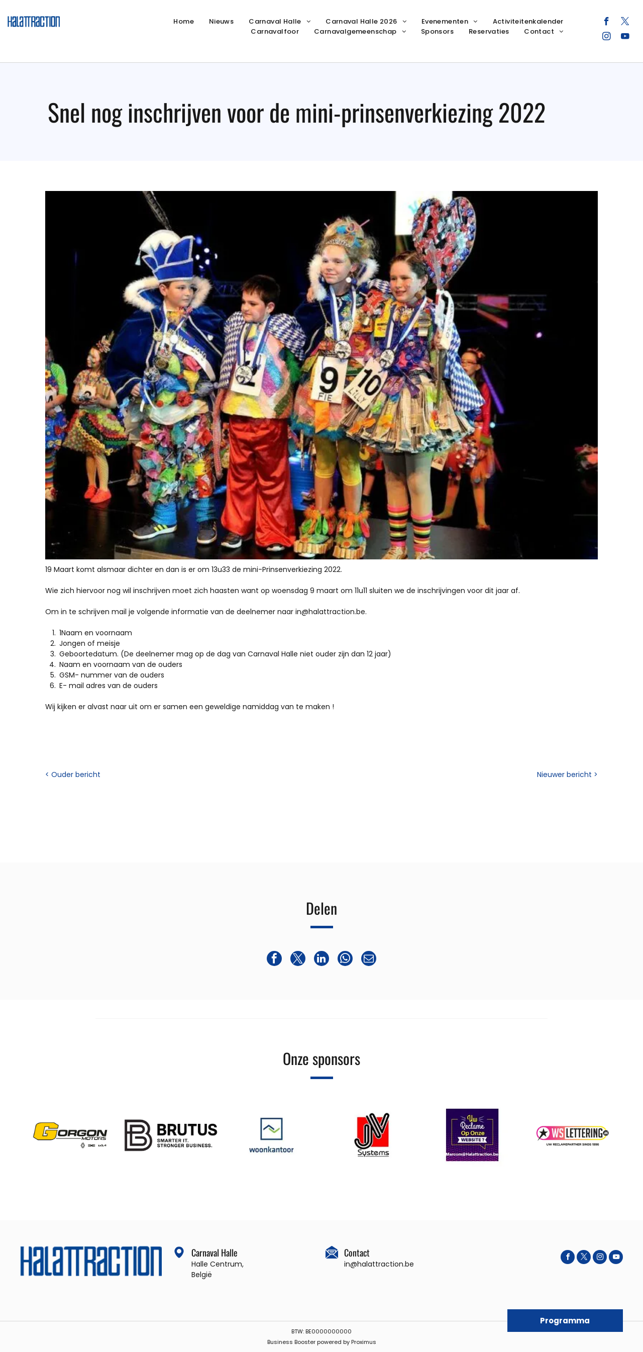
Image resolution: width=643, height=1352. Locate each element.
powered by (333, 1342)
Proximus (363, 1342)
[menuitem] (183, 22)
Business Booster (291, 1342)
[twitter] (625, 22)
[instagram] (606, 37)
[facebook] (606, 22)
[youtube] (625, 37)
